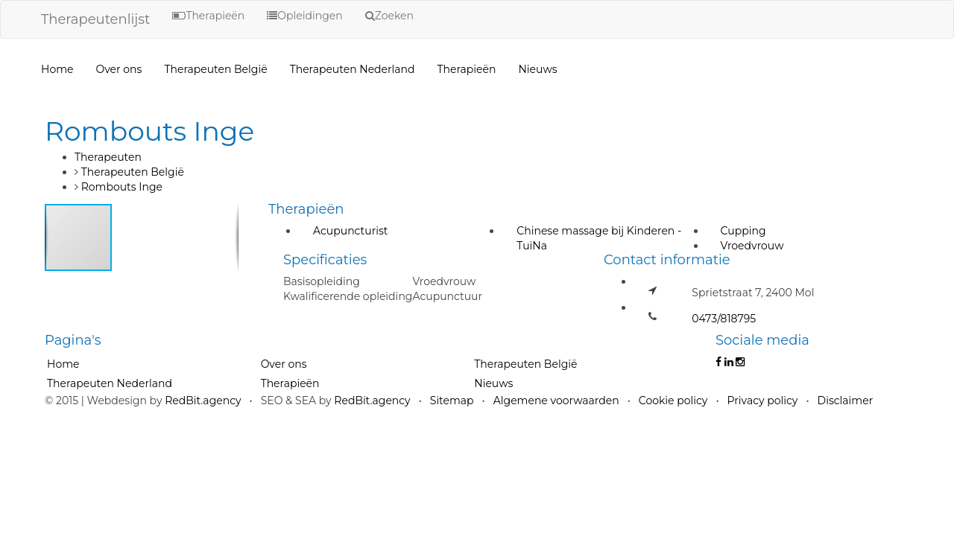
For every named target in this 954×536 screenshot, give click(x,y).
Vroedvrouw (752, 245)
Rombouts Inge (121, 187)
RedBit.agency (203, 400)
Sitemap (452, 400)
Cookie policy (673, 400)
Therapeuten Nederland (352, 69)
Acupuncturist (350, 230)
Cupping (743, 230)
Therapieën (466, 69)
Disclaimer (846, 400)
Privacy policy (762, 400)
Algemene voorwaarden (556, 400)
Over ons (118, 69)
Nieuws (537, 69)
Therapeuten (108, 157)
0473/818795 (724, 318)
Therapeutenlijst (95, 19)
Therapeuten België (215, 69)
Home (57, 69)
